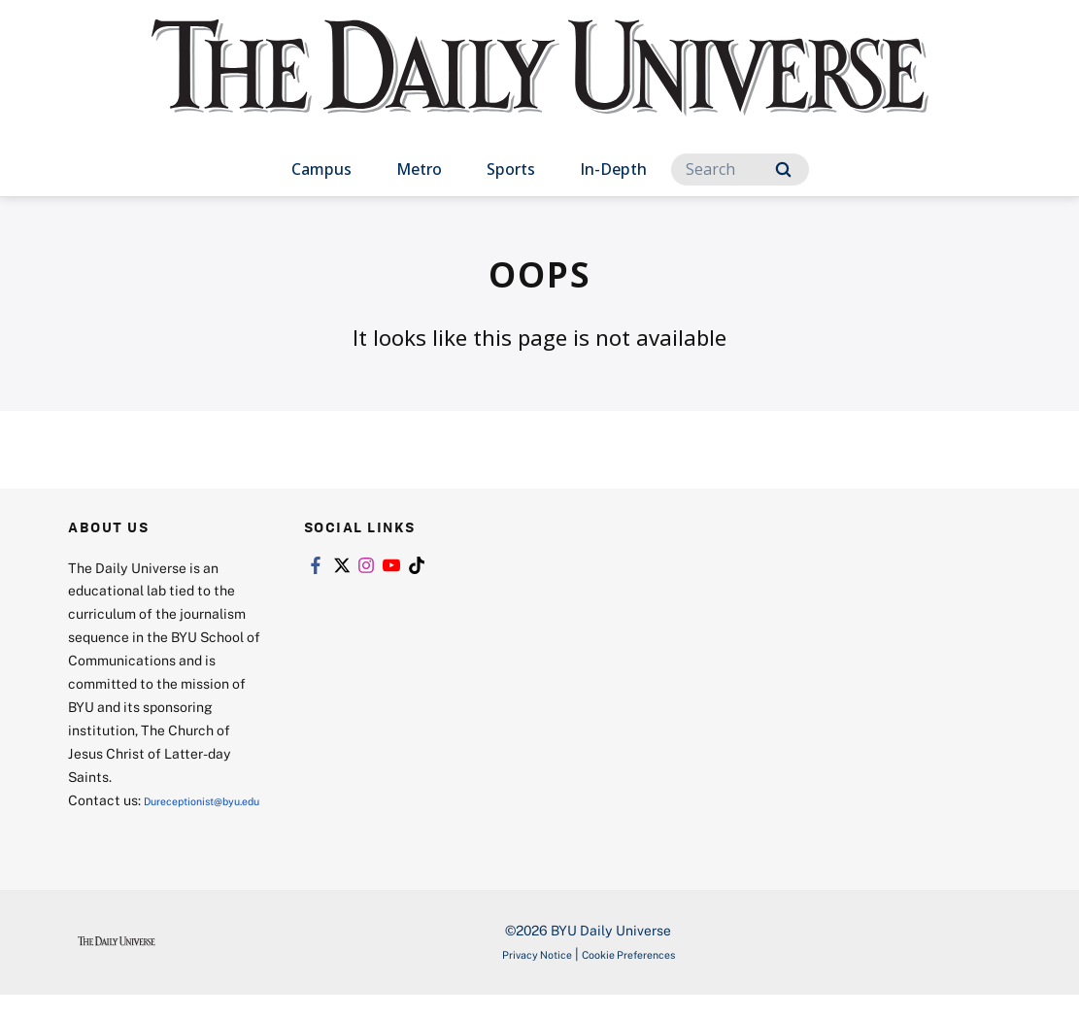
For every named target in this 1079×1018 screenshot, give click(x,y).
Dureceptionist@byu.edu (146, 823)
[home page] (540, 86)
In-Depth (613, 169)
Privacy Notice (520, 976)
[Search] (740, 170)
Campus (321, 169)
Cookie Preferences (639, 976)
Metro (419, 169)
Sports (511, 169)
